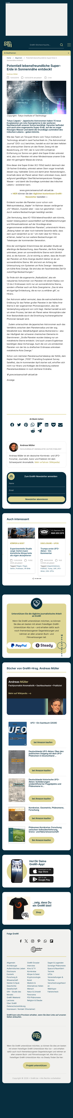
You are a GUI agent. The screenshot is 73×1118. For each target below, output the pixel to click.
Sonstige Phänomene (57, 966)
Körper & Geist (17, 543)
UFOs (56, 543)
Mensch (30, 989)
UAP (54, 568)
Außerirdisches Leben (16, 968)
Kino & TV (31, 968)
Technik (51, 971)
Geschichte (11, 986)
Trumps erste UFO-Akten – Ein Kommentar (50, 550)
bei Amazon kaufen (43, 742)
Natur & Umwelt (34, 992)
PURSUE (44, 568)
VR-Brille (27, 568)
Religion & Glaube (34, 1000)
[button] (12, 424)
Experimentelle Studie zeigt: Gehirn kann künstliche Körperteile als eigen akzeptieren (21, 552)
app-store (41, 871)
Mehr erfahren (62, 645)
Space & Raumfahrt (56, 968)
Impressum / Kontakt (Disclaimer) (21, 1009)
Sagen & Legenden (56, 963)
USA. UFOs (50, 571)
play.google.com (41, 879)
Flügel (25, 566)
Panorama (31, 994)
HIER (15, 193)
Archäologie (12, 966)
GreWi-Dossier (33, 963)
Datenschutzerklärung (16, 1006)
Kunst (29, 980)
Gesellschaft (12, 989)
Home (9, 58)
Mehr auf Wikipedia (19, 693)
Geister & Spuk (13, 983)
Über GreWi (12, 1003)
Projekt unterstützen (36, 1065)
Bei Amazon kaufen (41, 840)
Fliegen (19, 566)
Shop (38, 912)
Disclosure (46, 543)
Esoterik (10, 974)
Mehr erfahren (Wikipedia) (47, 462)
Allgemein (18, 58)
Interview (31, 966)
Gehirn (12, 568)
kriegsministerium (53, 566)
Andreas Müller (12, 74)
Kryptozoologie (33, 977)
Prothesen (19, 568)
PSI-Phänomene (34, 997)
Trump (50, 568)
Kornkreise (31, 971)
